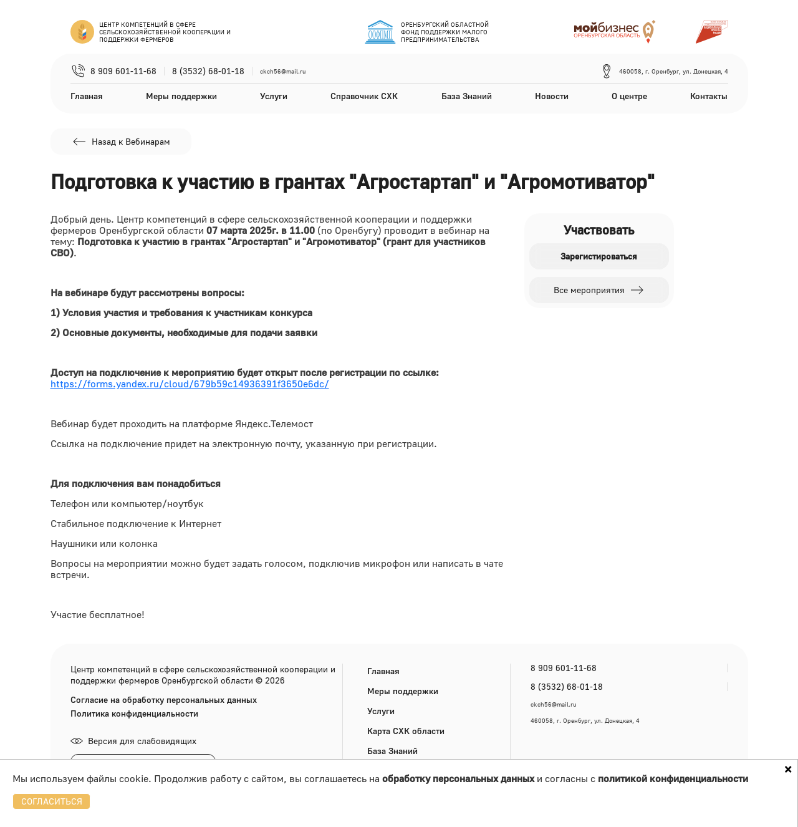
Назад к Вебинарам (121, 141)
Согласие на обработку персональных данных (163, 699)
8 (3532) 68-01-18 (208, 71)
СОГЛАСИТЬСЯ (51, 801)
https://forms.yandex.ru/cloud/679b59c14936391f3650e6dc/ (189, 383)
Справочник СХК (364, 95)
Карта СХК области (406, 730)
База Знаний (466, 95)
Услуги (273, 95)
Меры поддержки (181, 95)
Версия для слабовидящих (133, 740)
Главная (86, 95)
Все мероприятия (599, 290)
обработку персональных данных (458, 778)
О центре (629, 95)
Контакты (709, 95)
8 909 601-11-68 (123, 71)
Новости (552, 95)
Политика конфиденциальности (134, 713)
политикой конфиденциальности (673, 778)
